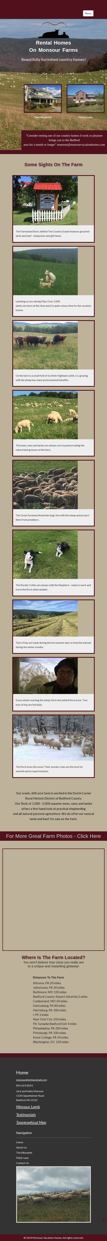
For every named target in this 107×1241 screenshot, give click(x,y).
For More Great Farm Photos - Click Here (53, 836)
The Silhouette (24, 1152)
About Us (21, 1147)
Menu (88, 13)
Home (22, 1072)
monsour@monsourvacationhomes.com (81, 144)
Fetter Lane (22, 1157)
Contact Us (22, 1162)
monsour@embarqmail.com (31, 1079)
